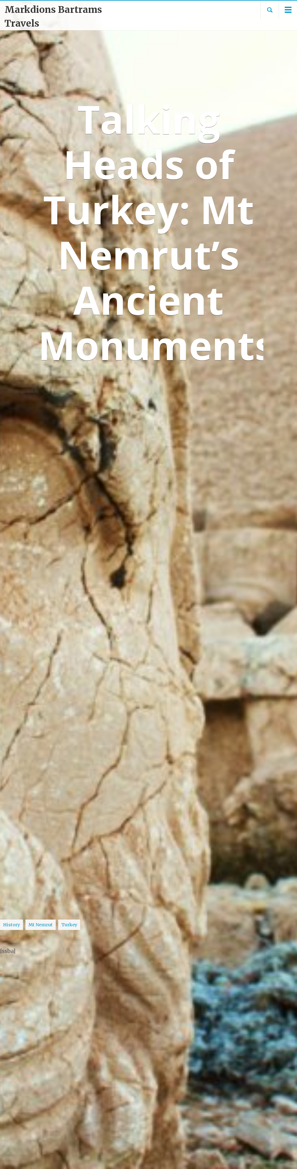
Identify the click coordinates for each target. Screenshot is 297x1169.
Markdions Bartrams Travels (53, 16)
